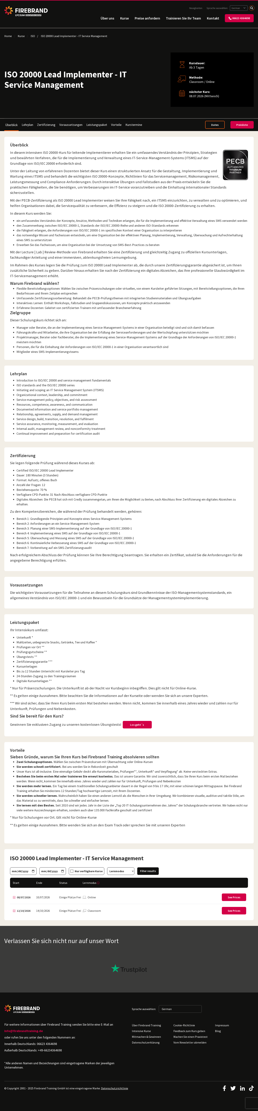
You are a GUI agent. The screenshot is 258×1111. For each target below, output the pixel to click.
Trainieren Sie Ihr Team (183, 18)
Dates (215, 125)
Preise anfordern (147, 18)
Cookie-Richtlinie (184, 1025)
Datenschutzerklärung (146, 1042)
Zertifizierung (46, 125)
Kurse (124, 18)
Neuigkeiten (195, 8)
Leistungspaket (96, 125)
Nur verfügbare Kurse (89, 871)
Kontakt (213, 18)
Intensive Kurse (141, 1031)
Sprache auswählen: (217, 8)
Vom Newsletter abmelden (189, 1042)
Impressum (222, 1025)
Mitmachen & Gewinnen (146, 1036)
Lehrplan (27, 125)
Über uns (107, 18)
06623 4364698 (239, 18)
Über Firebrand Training (146, 1025)
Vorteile (116, 125)
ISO (33, 36)
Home (8, 36)
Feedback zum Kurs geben (189, 1031)
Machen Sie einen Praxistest (190, 1036)
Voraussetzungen (70, 125)
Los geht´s (137, 724)
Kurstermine (133, 125)
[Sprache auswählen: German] (239, 8)
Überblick (11, 125)
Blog (218, 1031)
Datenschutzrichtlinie (114, 1088)
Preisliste (242, 125)
